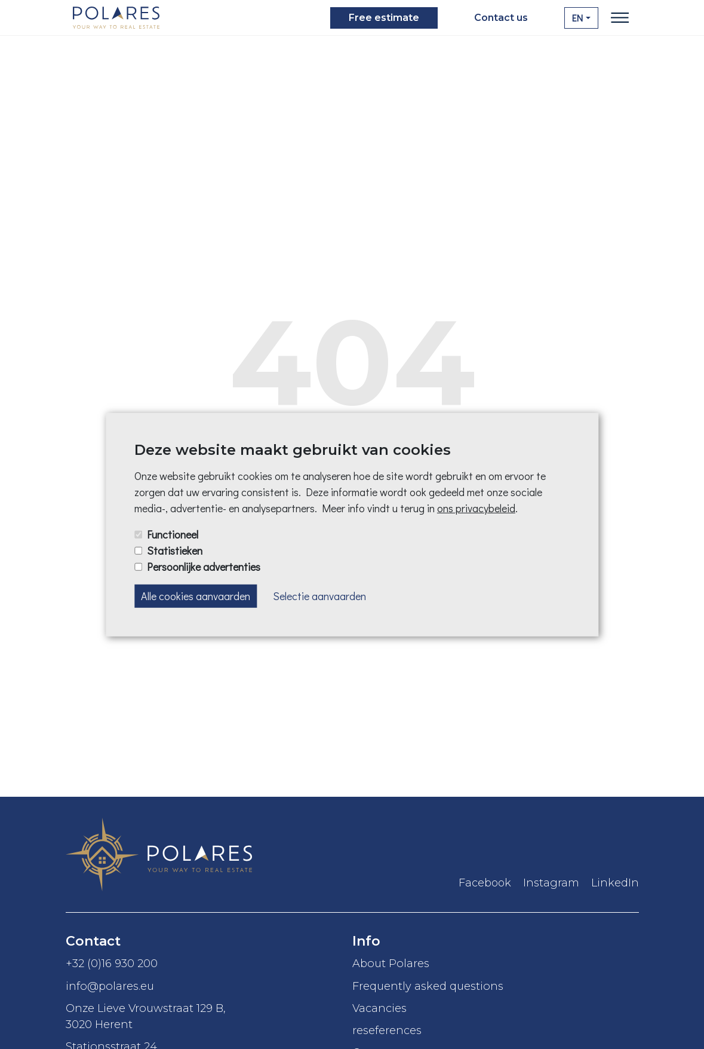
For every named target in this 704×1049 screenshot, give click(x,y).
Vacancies (381, 1008)
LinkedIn (615, 882)
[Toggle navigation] (620, 18)
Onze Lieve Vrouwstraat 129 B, (209, 1016)
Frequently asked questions (429, 986)
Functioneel (172, 534)
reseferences (387, 1030)
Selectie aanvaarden (319, 596)
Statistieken (174, 550)
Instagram (551, 882)
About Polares (390, 963)
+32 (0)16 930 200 (112, 963)
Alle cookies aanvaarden (195, 596)
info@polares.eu (110, 986)
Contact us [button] (501, 17)
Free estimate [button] (384, 17)
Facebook (485, 882)
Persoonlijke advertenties (203, 566)
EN (577, 17)
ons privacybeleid (476, 508)
